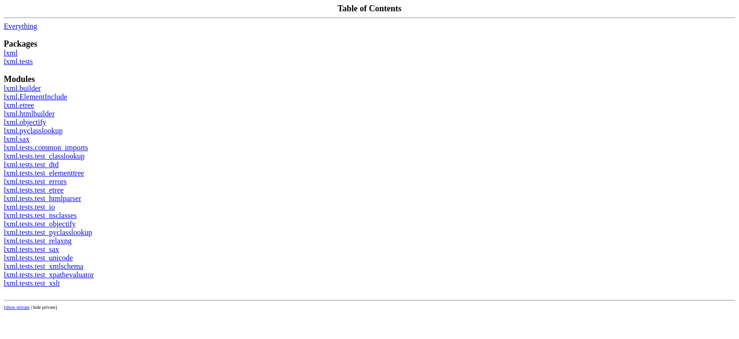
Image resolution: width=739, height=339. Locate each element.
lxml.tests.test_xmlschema (43, 266)
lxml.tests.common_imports (46, 148)
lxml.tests (18, 61)
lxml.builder (22, 88)
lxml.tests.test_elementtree (44, 173)
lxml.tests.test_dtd (31, 165)
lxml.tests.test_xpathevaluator (49, 275)
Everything (20, 26)
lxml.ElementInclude (35, 97)
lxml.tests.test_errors (35, 182)
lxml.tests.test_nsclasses (40, 215)
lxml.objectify (25, 122)
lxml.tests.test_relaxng (38, 241)
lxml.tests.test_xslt (32, 283)
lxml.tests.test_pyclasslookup (48, 232)
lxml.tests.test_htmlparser (42, 198)
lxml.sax (17, 139)
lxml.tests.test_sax (31, 249)
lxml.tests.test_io (29, 207)
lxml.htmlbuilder (29, 114)
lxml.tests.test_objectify (40, 224)
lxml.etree (19, 105)
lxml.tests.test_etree (34, 190)
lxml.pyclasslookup (33, 131)
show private (17, 307)
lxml (10, 53)
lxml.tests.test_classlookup (44, 156)
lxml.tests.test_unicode (38, 258)
